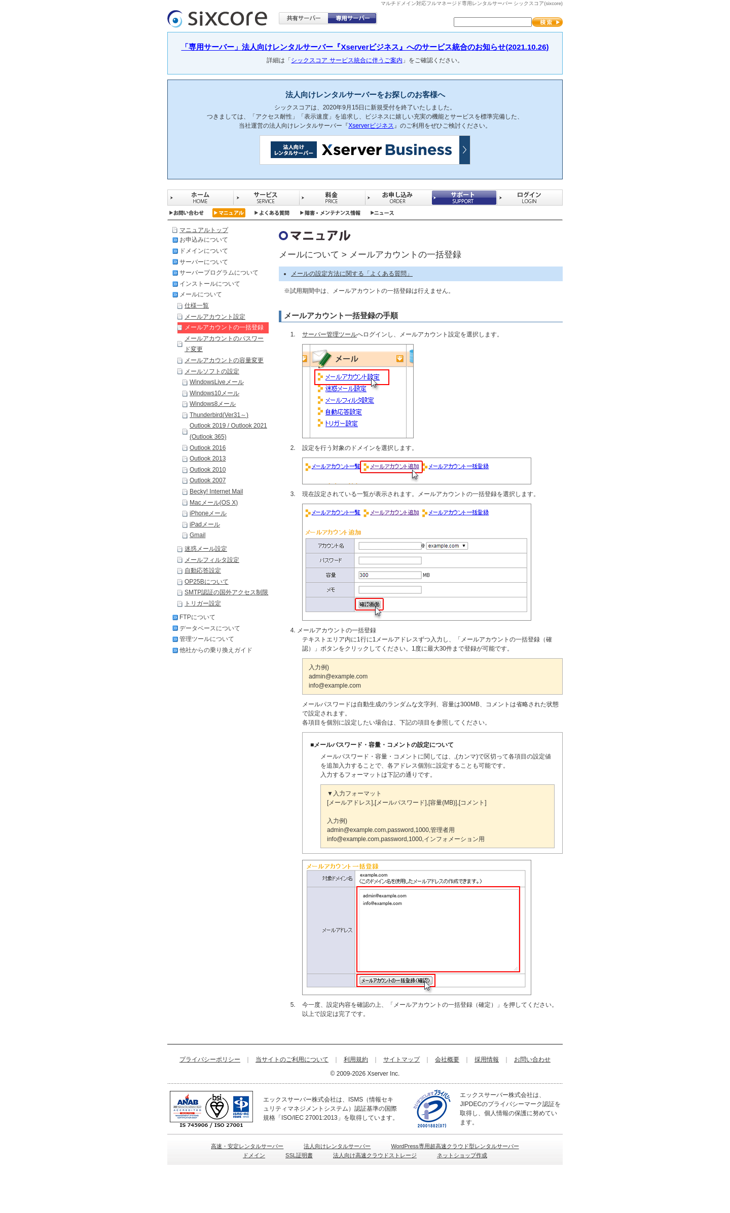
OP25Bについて (207, 581)
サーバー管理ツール (329, 334)
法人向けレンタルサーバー (337, 1146)
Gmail (197, 535)
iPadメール (205, 524)
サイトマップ (401, 1059)
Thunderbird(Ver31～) (219, 415)
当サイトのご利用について (292, 1059)
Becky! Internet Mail (216, 491)
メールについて (200, 294)
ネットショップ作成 (462, 1155)
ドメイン (254, 1155)
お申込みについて (203, 239)
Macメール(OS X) (214, 502)
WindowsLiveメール (217, 382)
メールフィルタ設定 (212, 559)
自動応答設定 (203, 570)
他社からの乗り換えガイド (215, 650)
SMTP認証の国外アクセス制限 (226, 592)
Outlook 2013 (208, 458)
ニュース (382, 212)
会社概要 (447, 1059)
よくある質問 (272, 212)
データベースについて (209, 628)
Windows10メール (214, 393)
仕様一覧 (197, 305)
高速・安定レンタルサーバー (247, 1146)
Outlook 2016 (208, 447)
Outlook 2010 (208, 469)
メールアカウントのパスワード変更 (224, 344)
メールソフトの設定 (212, 371)
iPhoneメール (208, 513)
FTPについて (197, 617)
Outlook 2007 (208, 480)
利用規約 (356, 1059)
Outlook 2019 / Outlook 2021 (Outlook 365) (228, 431)
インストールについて (209, 283)
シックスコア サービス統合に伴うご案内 (346, 60)
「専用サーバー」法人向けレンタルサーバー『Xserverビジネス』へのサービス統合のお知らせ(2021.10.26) (365, 47)
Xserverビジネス (370, 125)
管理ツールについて (206, 638)
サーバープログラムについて (219, 272)
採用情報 (486, 1059)
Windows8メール (213, 403)
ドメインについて (203, 250)
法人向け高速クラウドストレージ (375, 1155)
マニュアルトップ (203, 230)
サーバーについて (203, 262)
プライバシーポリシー (209, 1059)
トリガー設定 (203, 603)
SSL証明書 (299, 1155)
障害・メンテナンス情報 (330, 212)
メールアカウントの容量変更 (224, 360)
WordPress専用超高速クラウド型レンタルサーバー (455, 1146)
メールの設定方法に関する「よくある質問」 (352, 273)
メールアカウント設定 (215, 316)
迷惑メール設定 (206, 548)
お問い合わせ (186, 212)
